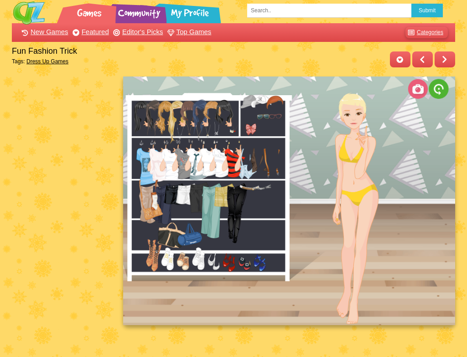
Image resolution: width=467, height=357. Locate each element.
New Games (43, 32)
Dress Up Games (47, 61)
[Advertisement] (65, 213)
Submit (427, 10)
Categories (424, 32)
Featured (89, 32)
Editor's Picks (137, 32)
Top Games (188, 32)
